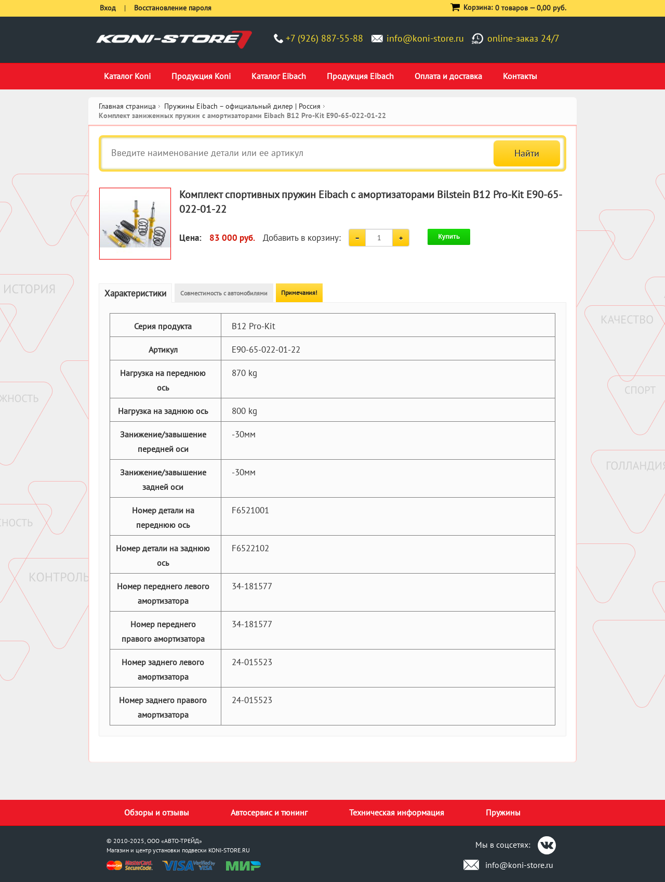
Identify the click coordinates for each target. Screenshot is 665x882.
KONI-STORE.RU (229, 850)
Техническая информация (396, 812)
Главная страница (127, 106)
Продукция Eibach (360, 76)
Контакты (520, 76)
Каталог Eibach (278, 76)
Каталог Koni (127, 76)
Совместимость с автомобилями (224, 293)
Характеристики (135, 293)
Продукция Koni (201, 76)
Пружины (503, 812)
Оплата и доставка (448, 76)
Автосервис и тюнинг (269, 812)
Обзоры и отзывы (156, 812)
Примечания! (299, 292)
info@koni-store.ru (425, 38)
